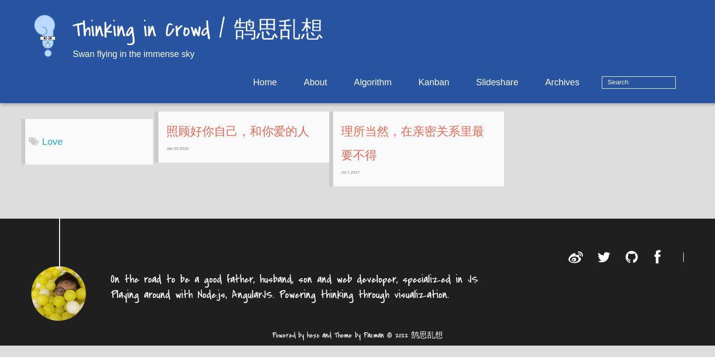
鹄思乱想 (427, 343)
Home (296, 82)
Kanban (464, 82)
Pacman (373, 343)
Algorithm (404, 82)
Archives (593, 82)
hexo (313, 343)
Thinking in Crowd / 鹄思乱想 (197, 31)
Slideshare (528, 82)
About (346, 82)
